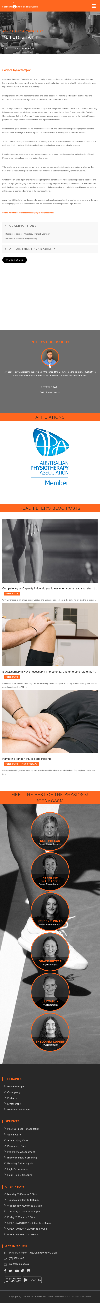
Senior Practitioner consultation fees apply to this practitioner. (28, 213)
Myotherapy (14, 1103)
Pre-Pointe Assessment (21, 1152)
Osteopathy (14, 1092)
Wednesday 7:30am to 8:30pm (25, 1205)
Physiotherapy (29, 764)
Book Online (16, 260)
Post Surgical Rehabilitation (23, 1129)
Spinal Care (14, 1134)
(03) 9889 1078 (16, 1258)
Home (5, 48)
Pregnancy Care (16, 1146)
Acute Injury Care (17, 1140)
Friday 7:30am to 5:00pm (21, 1217)
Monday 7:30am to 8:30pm (22, 1194)
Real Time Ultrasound (19, 1175)
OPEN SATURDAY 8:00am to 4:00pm (29, 1223)
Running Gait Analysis (20, 1163)
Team (15, 48)
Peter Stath (11, 594)
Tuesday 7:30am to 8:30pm (23, 1200)
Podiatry (12, 1098)
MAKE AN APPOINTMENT (22, 1234)
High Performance (17, 1169)
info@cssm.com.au (19, 1264)
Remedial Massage (18, 1109)
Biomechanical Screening (22, 1157)
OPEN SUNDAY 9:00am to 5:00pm (27, 1228)
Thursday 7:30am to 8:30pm (23, 1211)
